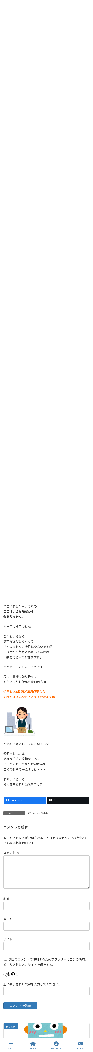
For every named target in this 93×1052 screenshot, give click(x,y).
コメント (11, 853)
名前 (6, 904)
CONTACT (81, 1045)
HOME (33, 1045)
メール (7, 924)
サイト (7, 944)
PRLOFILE (56, 1045)
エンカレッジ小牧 (37, 813)
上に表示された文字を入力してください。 (32, 989)
